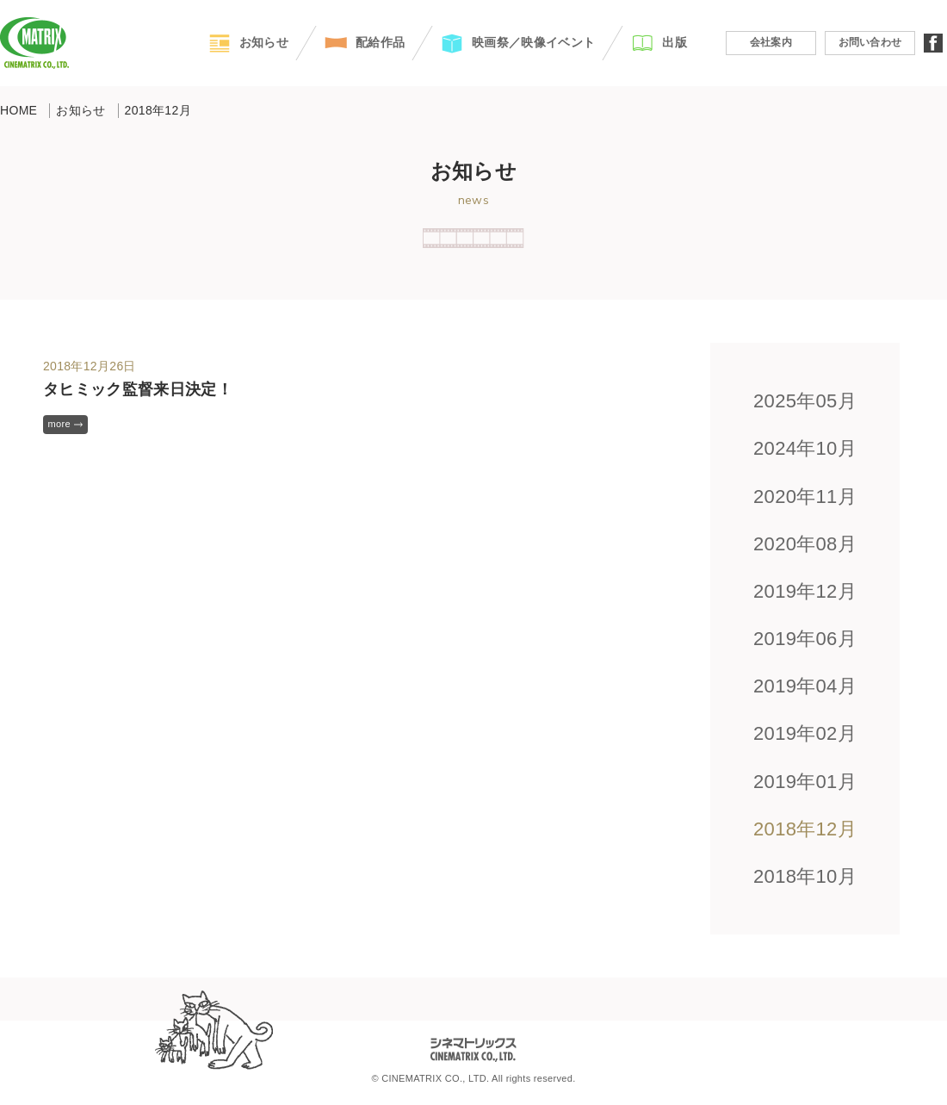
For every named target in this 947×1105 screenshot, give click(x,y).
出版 (674, 42)
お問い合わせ (870, 42)
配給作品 (380, 42)
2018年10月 (805, 876)
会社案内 (771, 42)
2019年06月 (805, 638)
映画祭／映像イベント (533, 42)
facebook (933, 43)
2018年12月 (805, 829)
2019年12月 (805, 591)
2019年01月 (805, 781)
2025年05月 (805, 401)
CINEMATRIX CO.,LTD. (34, 43)
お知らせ (263, 42)
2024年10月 (805, 448)
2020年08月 (805, 544)
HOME (18, 110)
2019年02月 (805, 733)
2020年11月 (805, 496)
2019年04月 (805, 686)
